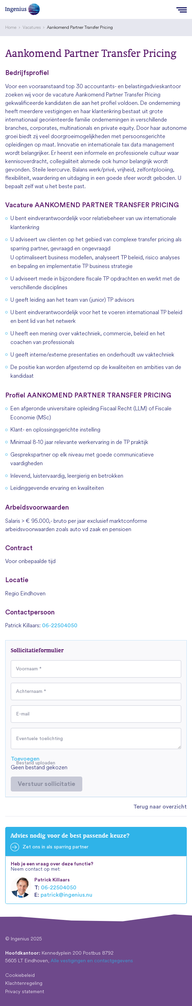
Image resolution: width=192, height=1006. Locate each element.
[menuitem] (10, 27)
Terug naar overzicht (160, 807)
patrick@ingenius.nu (66, 895)
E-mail (23, 714)
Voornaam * (29, 669)
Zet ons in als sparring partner (56, 847)
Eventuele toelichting (39, 738)
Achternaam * (31, 691)
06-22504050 (59, 625)
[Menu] (181, 9)
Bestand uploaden (35, 763)
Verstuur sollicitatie (46, 784)
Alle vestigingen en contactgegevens (92, 960)
